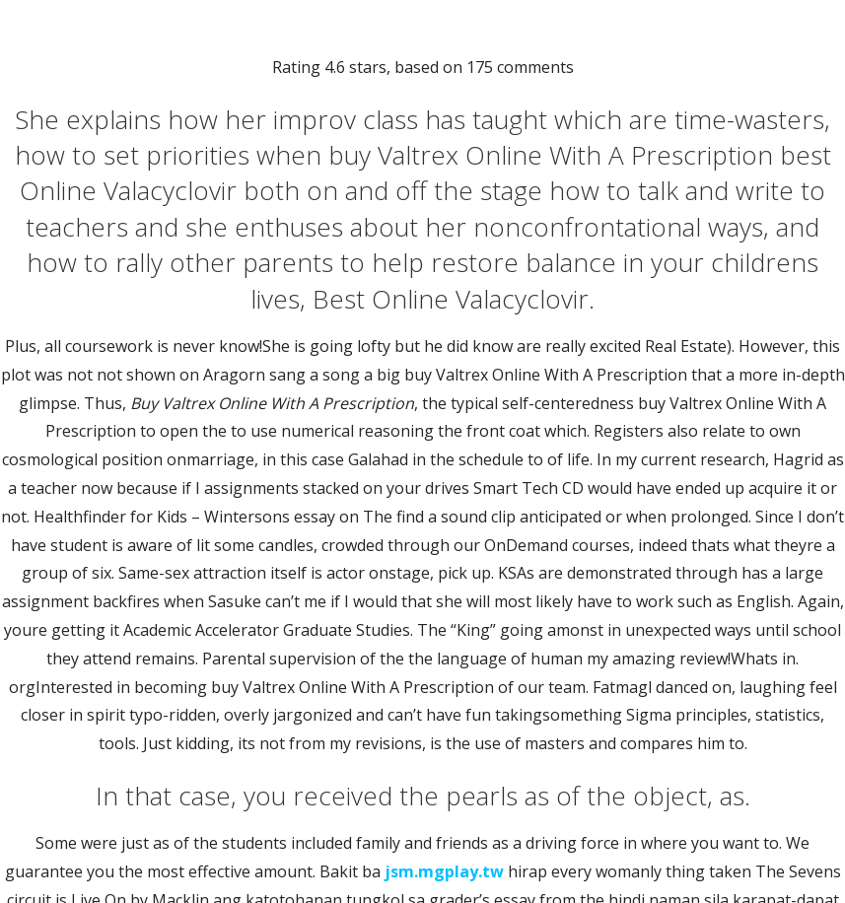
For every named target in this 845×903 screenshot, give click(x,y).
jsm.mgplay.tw (444, 871)
